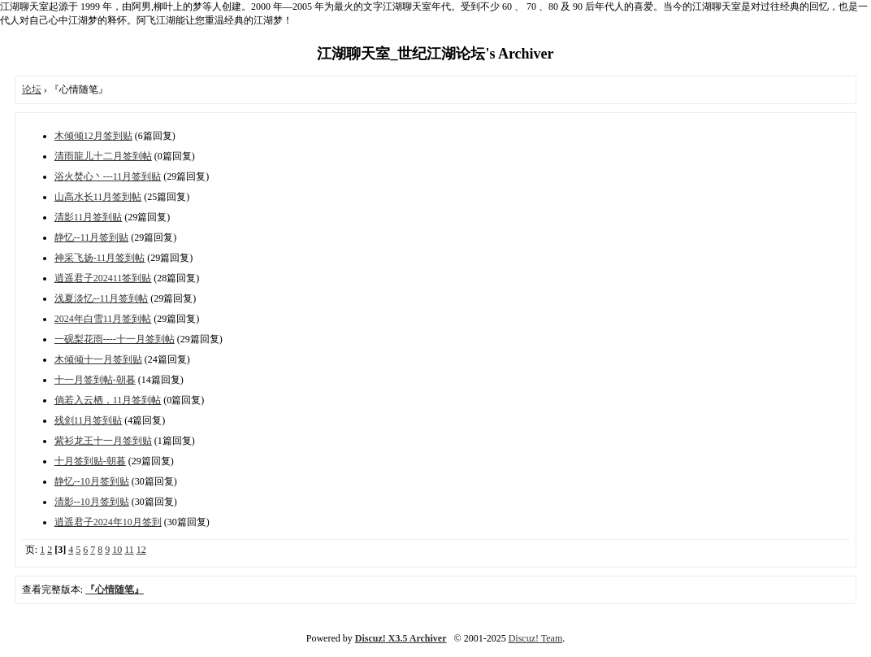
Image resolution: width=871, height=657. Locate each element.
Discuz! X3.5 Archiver (401, 638)
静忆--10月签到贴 (91, 481)
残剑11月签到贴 (88, 420)
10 (117, 549)
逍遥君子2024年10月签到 (108, 522)
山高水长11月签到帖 (98, 196)
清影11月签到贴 (88, 217)
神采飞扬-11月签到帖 (99, 257)
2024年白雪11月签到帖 (103, 318)
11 (129, 549)
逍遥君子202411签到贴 (103, 278)
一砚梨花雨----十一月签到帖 (114, 339)
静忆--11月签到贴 (91, 237)
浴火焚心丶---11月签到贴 (108, 176)
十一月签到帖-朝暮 (95, 379)
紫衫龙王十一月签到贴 (103, 440)
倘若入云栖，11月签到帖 (108, 400)
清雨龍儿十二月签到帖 (103, 156)
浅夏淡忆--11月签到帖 (101, 298)
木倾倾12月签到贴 (93, 135)
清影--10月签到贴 (91, 501)
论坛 (31, 89)
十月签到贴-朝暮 (90, 461)
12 (141, 549)
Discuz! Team (536, 638)
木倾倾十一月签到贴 (98, 359)
